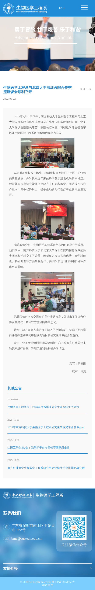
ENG (61, 8)
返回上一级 (86, 89)
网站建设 (47, 585)
